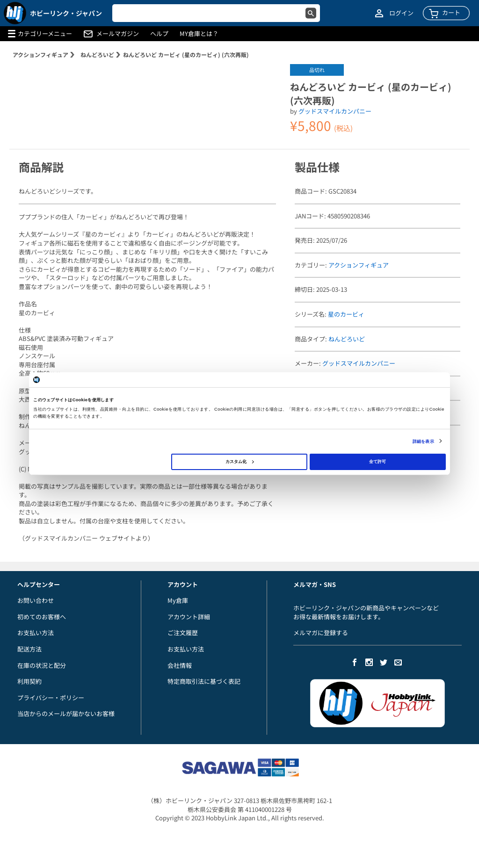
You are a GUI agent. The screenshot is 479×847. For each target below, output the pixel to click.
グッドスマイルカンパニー (334, 111)
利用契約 (29, 681)
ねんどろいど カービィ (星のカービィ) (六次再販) (186, 54)
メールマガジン (117, 33)
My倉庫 (177, 600)
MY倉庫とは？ (199, 33)
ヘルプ (159, 33)
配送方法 (29, 648)
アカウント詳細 (188, 616)
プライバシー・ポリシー (50, 697)
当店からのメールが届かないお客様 (66, 713)
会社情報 (179, 665)
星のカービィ (346, 314)
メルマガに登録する (320, 632)
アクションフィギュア (40, 54)
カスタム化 (239, 461)
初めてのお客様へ (41, 616)
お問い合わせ (35, 600)
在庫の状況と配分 (41, 665)
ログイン (401, 13)
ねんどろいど (97, 54)
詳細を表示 (423, 441)
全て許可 (377, 461)
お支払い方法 (35, 632)
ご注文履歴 (182, 632)
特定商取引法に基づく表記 (203, 681)
